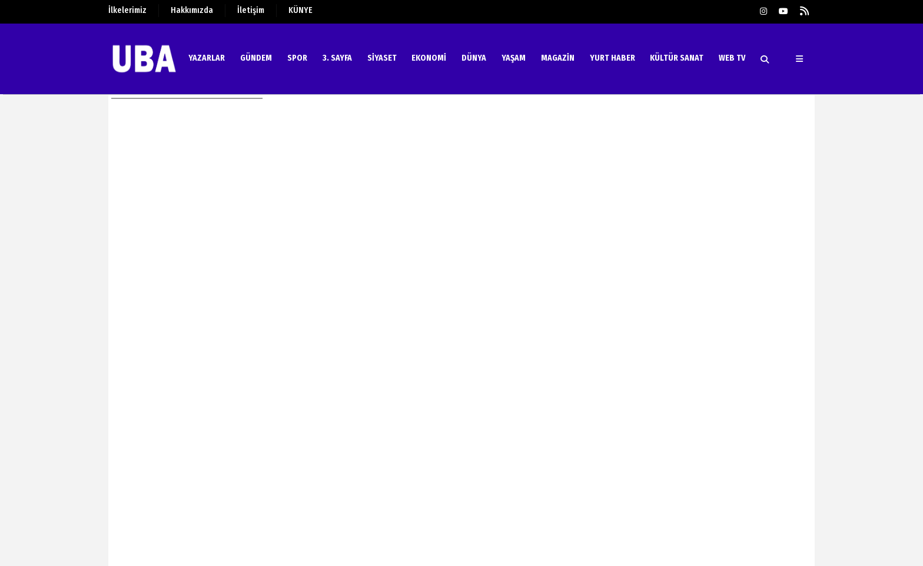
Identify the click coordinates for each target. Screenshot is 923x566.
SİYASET (382, 58)
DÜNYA (474, 58)
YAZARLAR (206, 58)
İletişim (250, 10)
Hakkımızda (192, 10)
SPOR (297, 58)
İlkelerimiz (127, 10)
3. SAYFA (337, 58)
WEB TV (732, 58)
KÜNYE (300, 10)
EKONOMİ (428, 58)
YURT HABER (612, 58)
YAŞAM (514, 58)
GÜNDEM (256, 58)
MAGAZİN (558, 58)
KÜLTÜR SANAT (676, 58)
